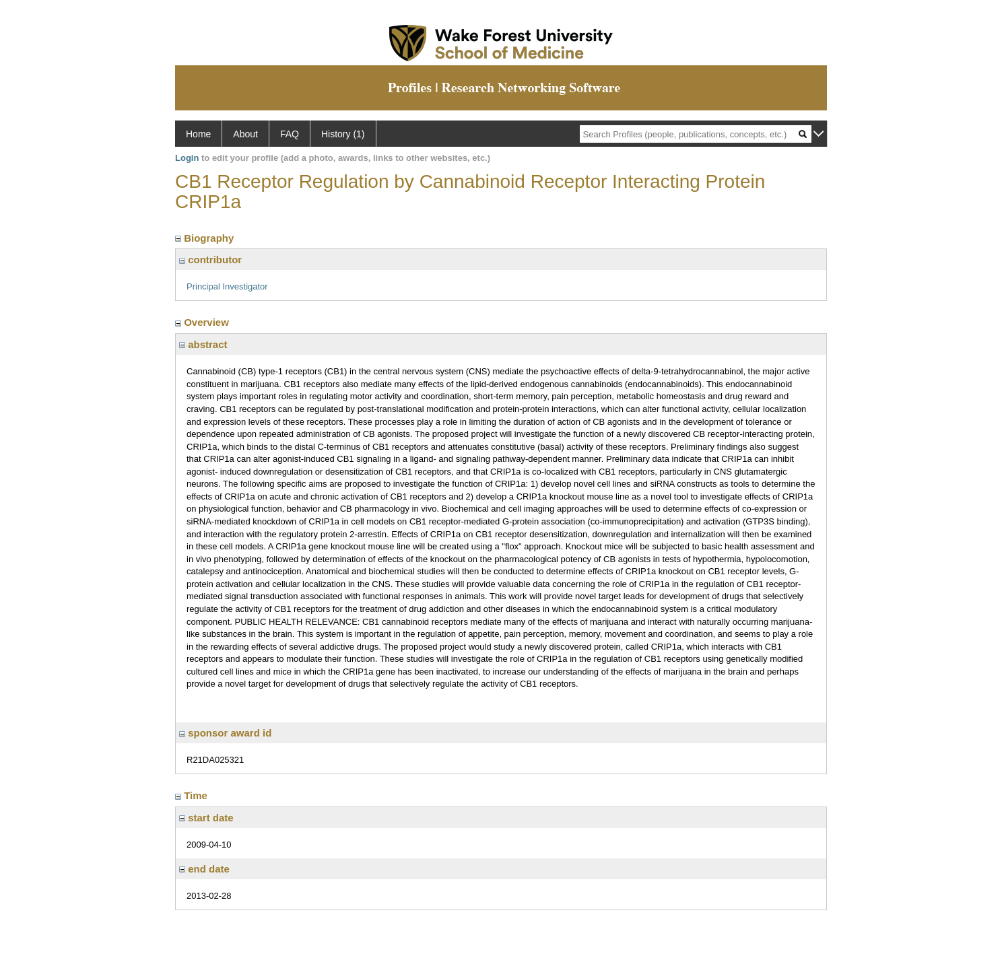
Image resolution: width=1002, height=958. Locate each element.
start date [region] (206, 817)
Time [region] (192, 795)
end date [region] (204, 869)
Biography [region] (206, 238)
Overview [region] (203, 322)
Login (187, 158)
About (245, 134)
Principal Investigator (227, 286)
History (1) (343, 134)
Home (198, 134)
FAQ (289, 134)
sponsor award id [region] (225, 733)
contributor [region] (210, 259)
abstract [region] (203, 344)
